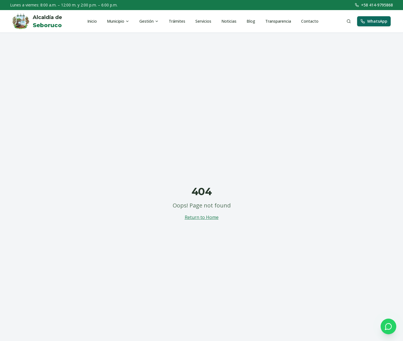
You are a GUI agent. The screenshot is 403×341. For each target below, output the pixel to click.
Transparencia (278, 21)
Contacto (309, 21)
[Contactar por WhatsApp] (388, 326)
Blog (251, 21)
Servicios (203, 21)
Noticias (228, 21)
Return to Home (202, 217)
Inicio (92, 21)
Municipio (118, 21)
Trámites (177, 21)
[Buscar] (349, 21)
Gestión (149, 21)
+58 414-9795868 (374, 5)
